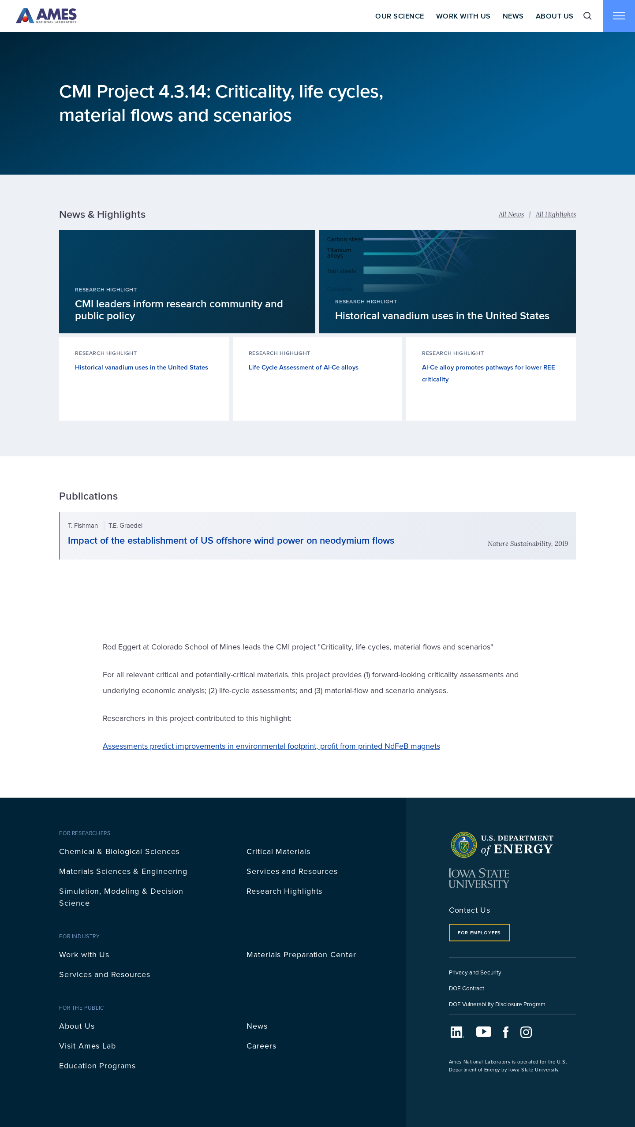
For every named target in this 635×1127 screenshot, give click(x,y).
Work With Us (463, 16)
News (513, 16)
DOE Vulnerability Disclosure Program (497, 1004)
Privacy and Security (475, 972)
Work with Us (84, 954)
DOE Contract (466, 988)
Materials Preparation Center (301, 954)
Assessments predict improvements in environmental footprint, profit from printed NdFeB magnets (271, 745)
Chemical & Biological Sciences (119, 851)
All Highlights (556, 214)
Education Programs (97, 1065)
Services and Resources (292, 871)
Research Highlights (284, 890)
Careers (261, 1045)
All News (511, 214)
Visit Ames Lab (87, 1045)
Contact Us (469, 909)
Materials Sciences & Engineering (123, 871)
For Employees (479, 932)
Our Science (399, 16)
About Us (555, 16)
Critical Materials (278, 851)
